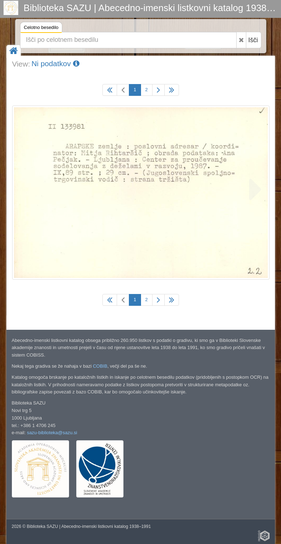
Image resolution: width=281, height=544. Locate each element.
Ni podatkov (55, 63)
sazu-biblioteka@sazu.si (52, 432)
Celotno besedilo (41, 28)
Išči (253, 40)
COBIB (100, 366)
